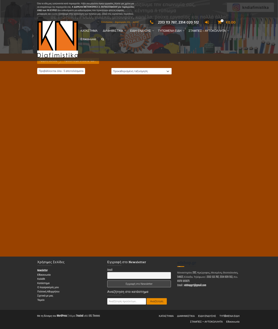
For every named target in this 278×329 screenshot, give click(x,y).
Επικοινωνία (88, 39)
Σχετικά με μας (45, 295)
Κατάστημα (43, 283)
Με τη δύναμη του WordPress (52, 315)
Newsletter (42, 270)
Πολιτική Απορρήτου (48, 291)
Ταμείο (41, 299)
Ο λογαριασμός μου (48, 287)
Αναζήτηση (156, 301)
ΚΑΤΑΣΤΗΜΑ (89, 30)
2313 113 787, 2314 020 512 (173, 22)
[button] (103, 39)
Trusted (79, 315)
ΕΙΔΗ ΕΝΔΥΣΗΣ (140, 30)
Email (109, 269)
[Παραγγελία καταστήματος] (141, 71)
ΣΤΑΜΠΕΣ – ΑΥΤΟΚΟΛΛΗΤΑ (207, 30)
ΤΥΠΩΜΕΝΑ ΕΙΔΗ (169, 30)
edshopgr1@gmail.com (195, 285)
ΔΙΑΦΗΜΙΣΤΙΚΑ (113, 30)
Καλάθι (41, 278)
